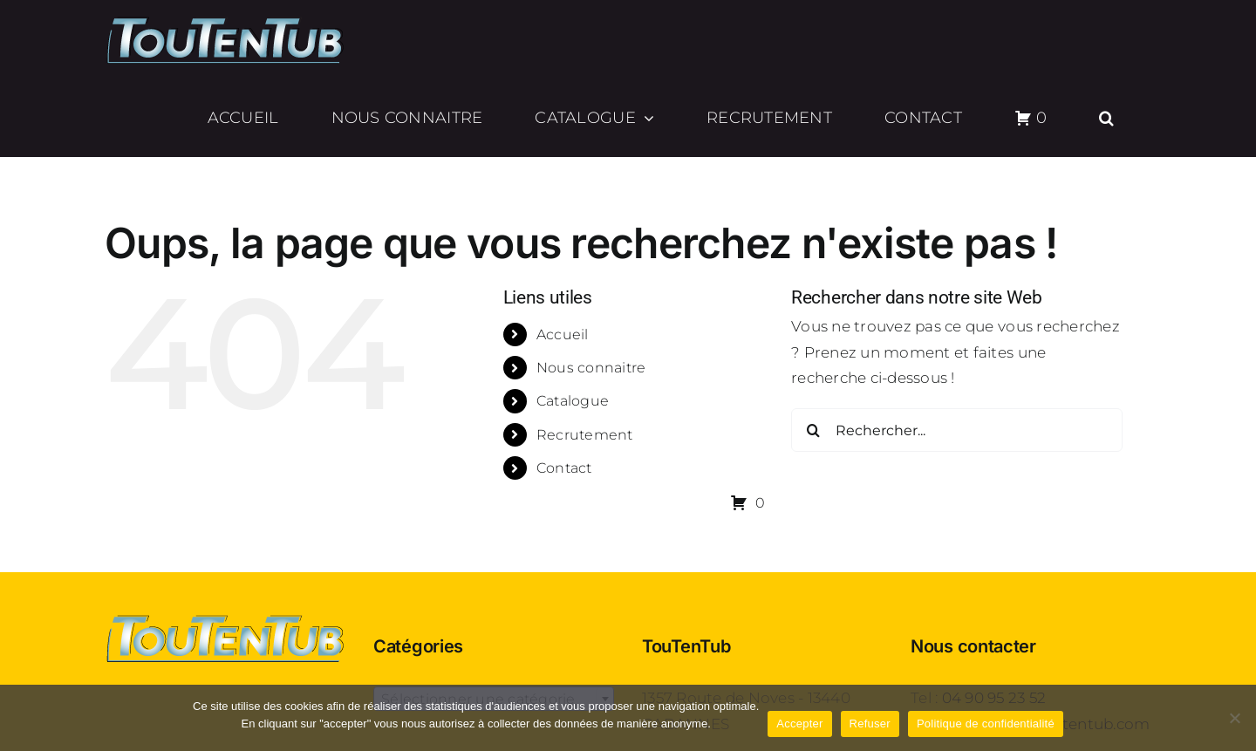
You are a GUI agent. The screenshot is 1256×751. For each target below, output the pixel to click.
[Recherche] (813, 430)
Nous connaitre (591, 367)
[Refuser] (1234, 718)
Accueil (562, 334)
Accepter (799, 723)
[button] (1107, 118)
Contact (564, 468)
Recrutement (584, 435)
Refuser (870, 723)
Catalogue (572, 401)
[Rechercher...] (957, 430)
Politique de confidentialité (986, 723)
